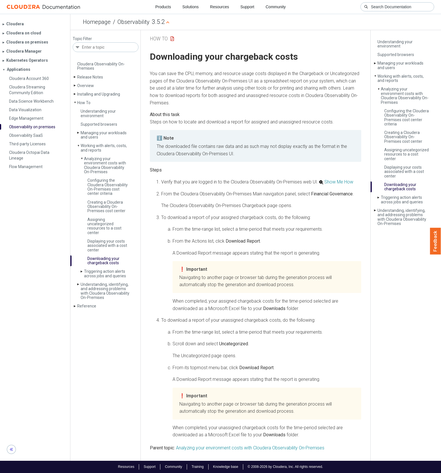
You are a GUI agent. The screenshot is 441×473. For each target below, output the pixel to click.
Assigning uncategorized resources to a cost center (104, 226)
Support (247, 7)
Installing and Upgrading (98, 94)
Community (276, 7)
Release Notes (90, 77)
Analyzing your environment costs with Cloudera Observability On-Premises (105, 165)
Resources (219, 7)
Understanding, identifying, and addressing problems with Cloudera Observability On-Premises (105, 291)
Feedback (435, 241)
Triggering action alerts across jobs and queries (105, 273)
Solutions (190, 7)
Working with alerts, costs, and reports (104, 147)
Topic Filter (82, 39)
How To (84, 102)
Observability (133, 21)
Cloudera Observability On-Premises (101, 66)
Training (198, 467)
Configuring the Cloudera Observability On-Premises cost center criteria (107, 187)
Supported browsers (99, 124)
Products (163, 7)
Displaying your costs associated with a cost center (107, 245)
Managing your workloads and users (104, 135)
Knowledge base (225, 467)
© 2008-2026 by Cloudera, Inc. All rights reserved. (285, 467)
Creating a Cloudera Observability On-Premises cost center (106, 206)
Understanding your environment (98, 113)
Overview (85, 85)
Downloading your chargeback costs (103, 260)
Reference (86, 306)
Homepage (97, 21)
